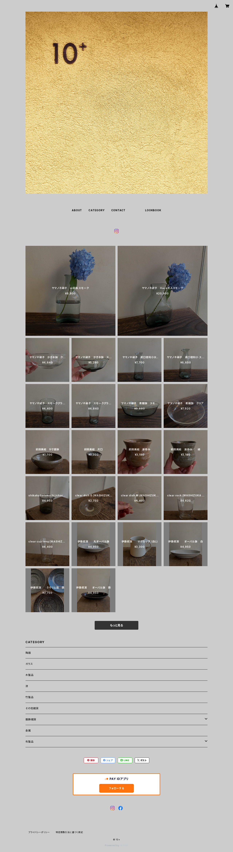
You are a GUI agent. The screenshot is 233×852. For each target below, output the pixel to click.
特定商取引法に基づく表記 (69, 832)
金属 (28, 730)
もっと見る (116, 625)
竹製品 (29, 697)
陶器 (28, 652)
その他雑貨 (32, 708)
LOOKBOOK (153, 210)
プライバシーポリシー (39, 832)
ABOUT (77, 210)
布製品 (29, 741)
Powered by (116, 845)
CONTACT (118, 210)
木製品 (29, 674)
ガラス (29, 663)
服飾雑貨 (30, 719)
